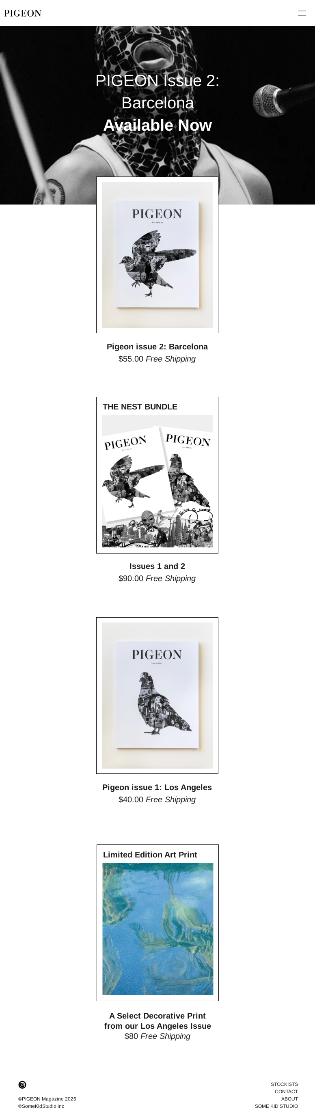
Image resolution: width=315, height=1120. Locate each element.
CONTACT (286, 1091)
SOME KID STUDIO (276, 1106)
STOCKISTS (284, 1084)
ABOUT (289, 1099)
